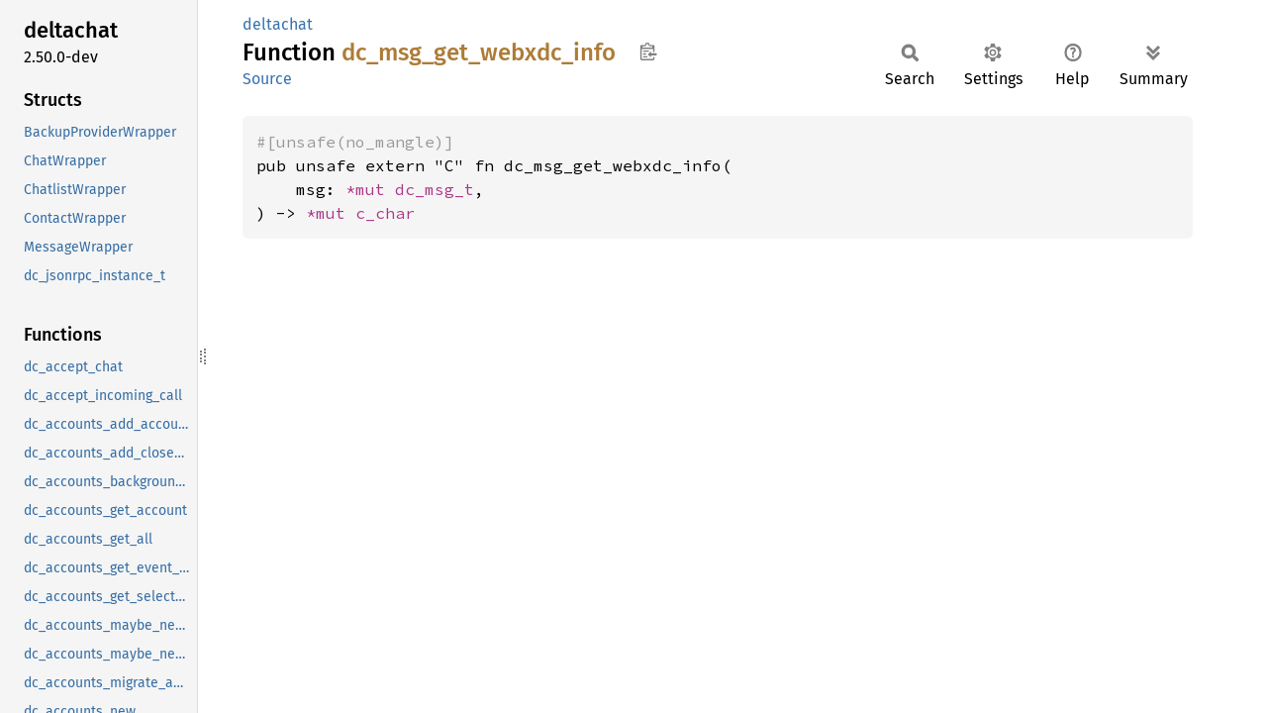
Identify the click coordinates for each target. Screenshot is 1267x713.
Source (267, 78)
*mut (370, 189)
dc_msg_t (434, 189)
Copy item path (648, 51)
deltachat (278, 24)
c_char (385, 213)
